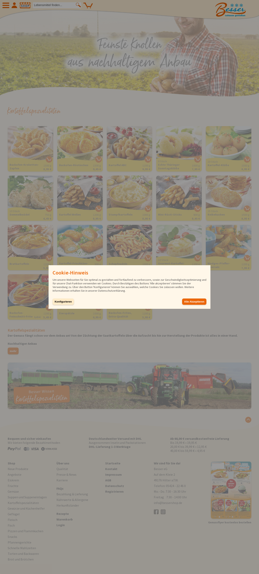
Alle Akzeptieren (194, 301)
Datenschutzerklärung (111, 290)
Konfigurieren (63, 301)
